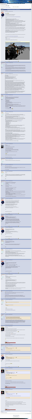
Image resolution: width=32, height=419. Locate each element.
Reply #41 (7, 274)
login (5, 4)
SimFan (2, 171)
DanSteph (3, 11)
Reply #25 (7, 11)
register (7, 4)
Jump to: (25, 413)
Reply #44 (7, 314)
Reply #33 (7, 171)
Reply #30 (7, 143)
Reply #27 (7, 73)
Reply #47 (7, 354)
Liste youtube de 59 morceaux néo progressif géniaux (14, 61)
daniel (2, 143)
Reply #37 (7, 227)
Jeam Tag (3, 314)
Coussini (2, 389)
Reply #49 (7, 389)
